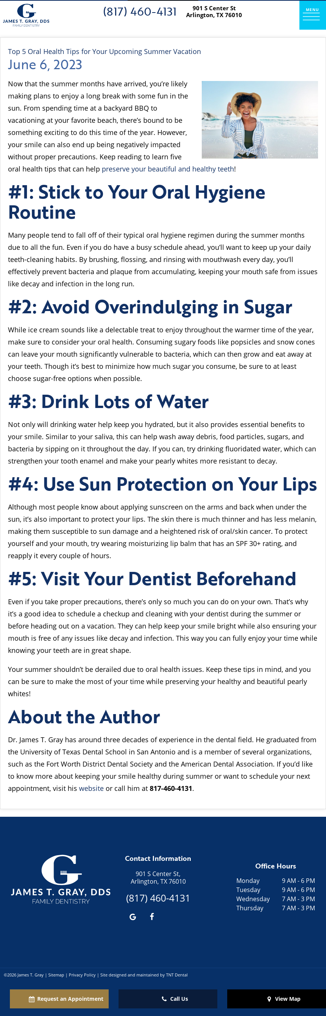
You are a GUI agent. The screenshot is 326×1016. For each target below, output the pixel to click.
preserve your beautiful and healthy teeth (168, 168)
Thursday (249, 908)
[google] (132, 916)
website (91, 788)
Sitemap (56, 975)
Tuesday (248, 890)
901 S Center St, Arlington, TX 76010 (158, 877)
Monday (248, 880)
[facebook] (151, 916)
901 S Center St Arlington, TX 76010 (214, 11)
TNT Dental (177, 975)
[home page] (26, 15)
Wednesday (253, 899)
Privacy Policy (82, 975)
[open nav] (313, 15)
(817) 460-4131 (140, 11)
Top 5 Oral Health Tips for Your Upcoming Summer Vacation (104, 51)
